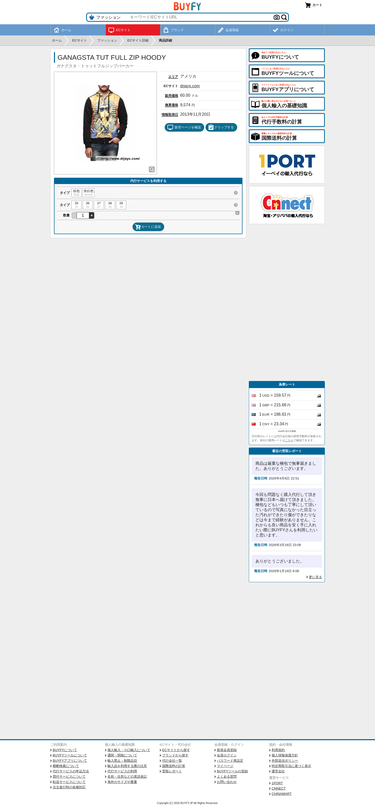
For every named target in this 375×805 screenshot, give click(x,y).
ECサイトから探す (176, 750)
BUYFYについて (65, 750)
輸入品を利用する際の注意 (127, 766)
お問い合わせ (227, 782)
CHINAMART (282, 794)
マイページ (225, 766)
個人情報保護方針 (285, 755)
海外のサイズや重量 (122, 782)
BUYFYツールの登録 (232, 771)
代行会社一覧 (172, 760)
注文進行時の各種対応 (69, 787)
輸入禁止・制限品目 (122, 760)
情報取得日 (170, 114)
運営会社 (278, 771)
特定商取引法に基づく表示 (291, 766)
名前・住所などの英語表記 (127, 776)
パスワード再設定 (230, 760)
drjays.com (190, 86)
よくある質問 (227, 776)
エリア (173, 76)
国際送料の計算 (173, 766)
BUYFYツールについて (70, 755)
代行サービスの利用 (122, 771)
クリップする (221, 127)
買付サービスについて (69, 776)
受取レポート (172, 771)
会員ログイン (227, 755)
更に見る (315, 577)
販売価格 (171, 95)
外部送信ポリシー (285, 760)
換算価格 (171, 105)
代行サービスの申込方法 (71, 771)
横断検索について (66, 766)
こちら (289, 440)
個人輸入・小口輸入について (128, 750)
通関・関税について (122, 755)
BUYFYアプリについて (70, 760)
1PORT (277, 783)
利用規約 (278, 750)
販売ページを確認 (184, 127)
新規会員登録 (227, 750)
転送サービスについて (69, 782)
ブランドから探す (175, 755)
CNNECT (279, 788)
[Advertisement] (287, 302)
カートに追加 (148, 227)
